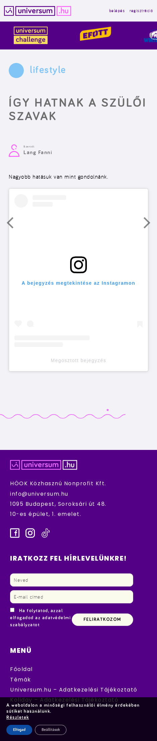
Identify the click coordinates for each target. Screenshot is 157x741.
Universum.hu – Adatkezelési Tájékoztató (74, 690)
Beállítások (51, 730)
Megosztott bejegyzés (78, 360)
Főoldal (21, 669)
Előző (14, 224)
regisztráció (141, 10)
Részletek (17, 717)
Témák (20, 679)
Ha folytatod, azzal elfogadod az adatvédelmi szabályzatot (40, 617)
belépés (117, 10)
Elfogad (19, 730)
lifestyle (48, 70)
